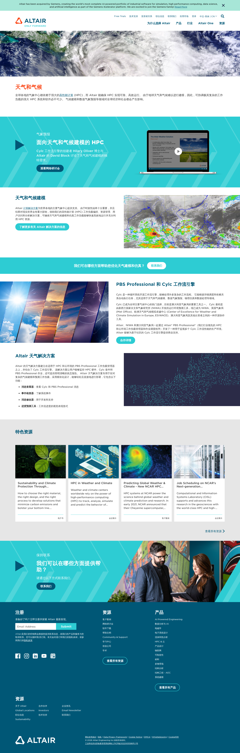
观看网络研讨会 (50, 168)
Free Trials (120, 16)
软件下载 (107, 628)
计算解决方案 (30, 207)
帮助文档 (107, 632)
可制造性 (159, 654)
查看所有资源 (213, 531)
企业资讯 (66, 705)
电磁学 (158, 628)
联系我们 (172, 16)
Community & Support (115, 637)
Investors (44, 710)
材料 (157, 659)
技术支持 (133, 16)
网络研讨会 (108, 623)
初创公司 (107, 646)
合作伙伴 (43, 705)
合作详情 (125, 340)
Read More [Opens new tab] (181, 6)
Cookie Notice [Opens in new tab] (135, 737)
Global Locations (24, 710)
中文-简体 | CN (207, 16)
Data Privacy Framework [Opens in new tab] (115, 737)
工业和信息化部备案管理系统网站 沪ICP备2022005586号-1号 (111, 743)
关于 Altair (20, 705)
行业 (190, 23)
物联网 (158, 650)
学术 (105, 650)
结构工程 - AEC (163, 672)
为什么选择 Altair (158, 23)
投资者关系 (146, 16)
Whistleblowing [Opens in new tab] (159, 737)
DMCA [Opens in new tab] (147, 737)
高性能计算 (66, 95)
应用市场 (184, 16)
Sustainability (22, 719)
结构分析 (159, 668)
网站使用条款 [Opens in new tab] (90, 737)
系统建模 (159, 677)
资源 (222, 23)
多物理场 (159, 663)
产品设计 (159, 646)
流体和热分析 (161, 637)
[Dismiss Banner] (223, 5)
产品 (178, 23)
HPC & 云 (160, 641)
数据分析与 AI (162, 623)
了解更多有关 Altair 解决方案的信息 (42, 226)
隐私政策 (28, 640)
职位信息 (160, 16)
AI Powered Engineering (168, 619)
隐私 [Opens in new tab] (100, 737)
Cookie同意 (174, 737)
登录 (194, 16)
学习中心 (107, 641)
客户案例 (107, 619)
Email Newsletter (71, 710)
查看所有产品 (167, 687)
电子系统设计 (161, 632)
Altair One (206, 23)
